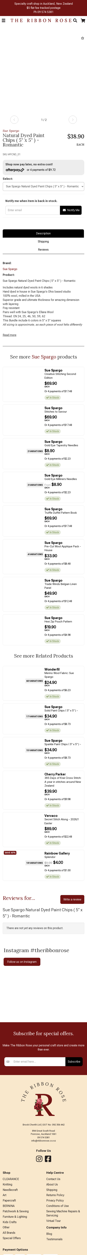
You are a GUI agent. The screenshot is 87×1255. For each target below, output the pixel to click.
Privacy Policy (55, 1200)
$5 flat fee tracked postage (44, 8)
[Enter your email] (38, 1061)
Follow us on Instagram (22, 961)
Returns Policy (55, 1195)
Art (4, 1195)
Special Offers (12, 1238)
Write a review (72, 899)
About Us (52, 1184)
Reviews (43, 249)
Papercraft (9, 1200)
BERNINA (9, 1206)
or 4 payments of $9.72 (31, 170)
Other (6, 1227)
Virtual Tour (53, 1221)
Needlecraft (10, 1190)
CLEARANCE (11, 1179)
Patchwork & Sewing (16, 1211)
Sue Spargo (11, 131)
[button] (3, 20)
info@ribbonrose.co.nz (43, 1140)
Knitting (7, 1184)
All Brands (9, 1232)
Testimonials (54, 1239)
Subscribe (74, 1061)
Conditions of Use (57, 1206)
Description (43, 233)
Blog (49, 1234)
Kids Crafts (10, 1222)
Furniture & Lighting (15, 1216)
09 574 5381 (45, 12)
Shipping (43, 241)
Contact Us (53, 1179)
